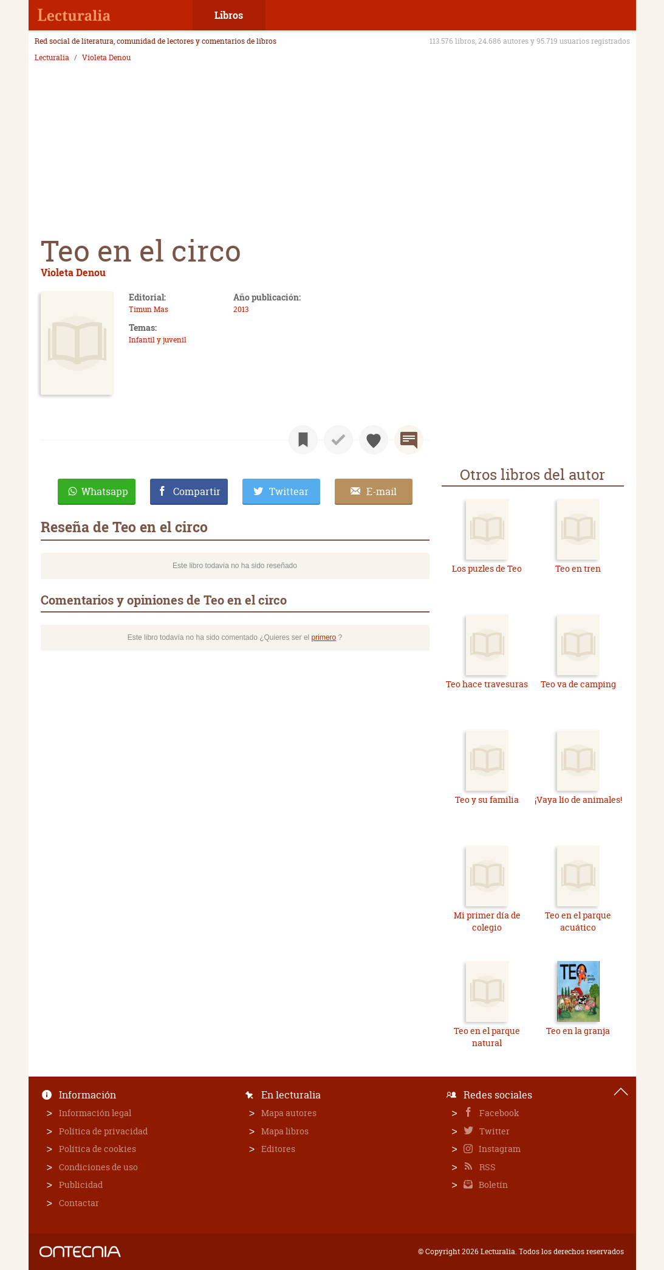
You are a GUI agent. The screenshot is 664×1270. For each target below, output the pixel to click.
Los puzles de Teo (487, 568)
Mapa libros (285, 1131)
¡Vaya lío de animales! (578, 799)
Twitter (493, 1131)
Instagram (499, 1148)
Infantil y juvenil (158, 340)
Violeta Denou (106, 58)
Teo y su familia (487, 799)
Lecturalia (52, 58)
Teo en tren (578, 568)
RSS (486, 1167)
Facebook (498, 1113)
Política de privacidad (103, 1131)
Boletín (492, 1184)
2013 (240, 309)
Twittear (289, 491)
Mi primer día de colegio (487, 921)
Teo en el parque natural (487, 1037)
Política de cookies (97, 1148)
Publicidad (81, 1184)
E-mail (381, 491)
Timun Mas (148, 309)
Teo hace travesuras (487, 684)
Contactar (79, 1203)
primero (324, 637)
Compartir (197, 491)
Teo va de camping (578, 684)
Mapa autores (289, 1113)
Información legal (95, 1113)
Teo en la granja (578, 1030)
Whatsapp (104, 491)
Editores (278, 1148)
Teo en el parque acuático (578, 921)
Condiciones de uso (98, 1167)
